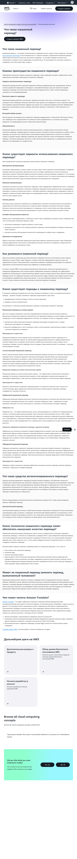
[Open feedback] (75, 429)
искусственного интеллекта (11, 55)
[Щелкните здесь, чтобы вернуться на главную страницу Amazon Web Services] (7, 9)
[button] (64, 8)
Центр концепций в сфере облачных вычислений (20, 24)
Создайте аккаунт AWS (10, 629)
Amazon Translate (8, 602)
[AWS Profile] (72, 2)
